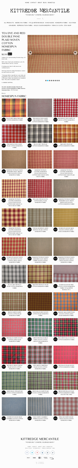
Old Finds (72, 22)
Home (27, 2)
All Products (9, 22)
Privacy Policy (28, 448)
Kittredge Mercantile (40, 439)
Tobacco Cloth (57, 25)
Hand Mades (49, 22)
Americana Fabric (21, 22)
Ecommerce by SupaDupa (41, 463)
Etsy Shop (67, 25)
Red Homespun (14, 90)
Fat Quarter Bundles (36, 22)
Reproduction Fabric (25, 25)
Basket (51, 2)
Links (53, 448)
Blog (45, 2)
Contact (33, 2)
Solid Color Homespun (42, 25)
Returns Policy (37, 448)
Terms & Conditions (46, 448)
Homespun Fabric (61, 22)
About (40, 2)
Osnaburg (12, 25)
